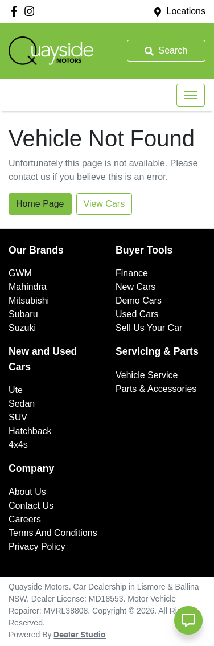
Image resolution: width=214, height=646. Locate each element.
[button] (190, 95)
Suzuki (22, 328)
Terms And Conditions (53, 533)
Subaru (23, 314)
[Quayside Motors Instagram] (31, 11)
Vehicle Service (147, 375)
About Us (27, 492)
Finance (132, 273)
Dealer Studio (80, 635)
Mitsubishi (29, 300)
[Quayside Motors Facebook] (16, 11)
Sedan (22, 403)
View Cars (104, 203)
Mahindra (28, 287)
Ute (16, 390)
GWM (20, 273)
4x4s (18, 444)
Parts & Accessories (156, 389)
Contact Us (31, 505)
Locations (186, 11)
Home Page (40, 203)
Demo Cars (139, 300)
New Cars (135, 287)
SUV (18, 417)
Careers (25, 519)
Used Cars (137, 314)
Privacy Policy (37, 546)
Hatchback (30, 431)
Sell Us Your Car (149, 328)
